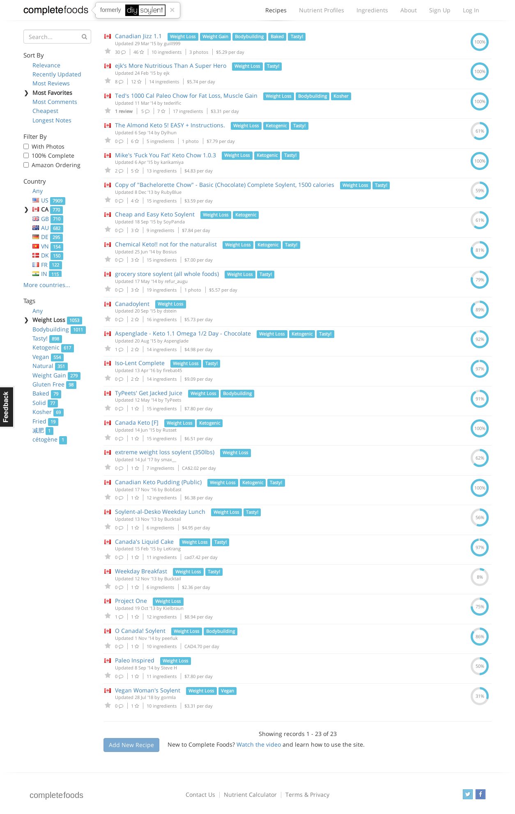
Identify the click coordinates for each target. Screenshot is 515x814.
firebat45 (172, 370)
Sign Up (440, 10)
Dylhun (169, 132)
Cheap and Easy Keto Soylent (155, 214)
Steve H (169, 668)
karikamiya (172, 162)
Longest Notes (51, 120)
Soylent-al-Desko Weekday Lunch (160, 511)
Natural (50, 366)
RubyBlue (171, 192)
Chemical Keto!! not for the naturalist (166, 244)
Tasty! (47, 338)
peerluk (170, 638)
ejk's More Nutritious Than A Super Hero (170, 65)
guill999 (172, 43)
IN (47, 274)
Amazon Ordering (56, 165)
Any (37, 191)
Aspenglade (176, 341)
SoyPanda (174, 221)
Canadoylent (132, 304)
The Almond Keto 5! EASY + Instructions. (170, 125)
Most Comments (54, 102)
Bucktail (172, 519)
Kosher (48, 412)
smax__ (168, 459)
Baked (46, 393)
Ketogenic (53, 347)
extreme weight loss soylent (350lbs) (164, 452)
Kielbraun (173, 608)
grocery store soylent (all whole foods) (167, 274)
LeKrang (172, 548)
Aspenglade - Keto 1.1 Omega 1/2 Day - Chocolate (183, 333)
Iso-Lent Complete (140, 363)
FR (47, 265)
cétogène (49, 439)
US (48, 200)
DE (47, 237)
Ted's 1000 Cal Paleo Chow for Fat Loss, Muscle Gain (186, 95)
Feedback (7, 407)
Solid (45, 403)
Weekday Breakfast (141, 571)
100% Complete (53, 155)
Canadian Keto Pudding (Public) (158, 482)
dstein (170, 311)
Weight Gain (56, 375)
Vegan (48, 357)
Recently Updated (56, 74)
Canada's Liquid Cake (144, 541)
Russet (170, 430)
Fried (45, 421)
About (408, 10)
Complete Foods (55, 12)
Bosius (170, 251)
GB (47, 219)
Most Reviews (51, 83)
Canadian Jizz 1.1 (138, 36)
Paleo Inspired (134, 660)
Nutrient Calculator (250, 794)
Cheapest (45, 111)
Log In (471, 10)
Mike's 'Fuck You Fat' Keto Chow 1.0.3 (165, 155)
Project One (132, 601)
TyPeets (173, 400)
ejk (166, 73)
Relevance (46, 65)
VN (47, 246)
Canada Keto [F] (137, 422)
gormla (168, 697)
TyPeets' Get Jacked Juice (148, 393)
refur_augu (176, 281)
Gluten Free (54, 384)
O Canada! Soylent (140, 631)
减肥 (42, 430)
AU (47, 228)
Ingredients (372, 10)
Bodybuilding (59, 329)
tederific (172, 103)
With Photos (48, 146)
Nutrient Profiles (321, 10)
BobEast (173, 489)
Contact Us (200, 794)
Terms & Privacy (307, 794)
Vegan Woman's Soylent (147, 690)
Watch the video (259, 744)
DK (47, 255)
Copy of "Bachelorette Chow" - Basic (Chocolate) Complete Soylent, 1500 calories (224, 185)
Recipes (276, 12)
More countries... (46, 285)
